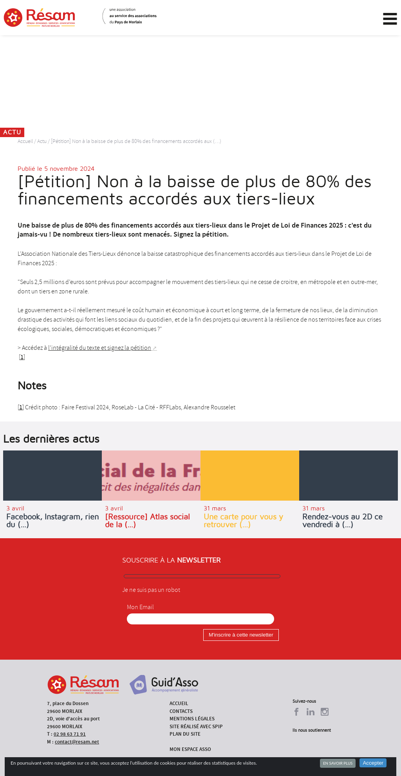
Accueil (25, 141)
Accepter (373, 763)
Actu (42, 141)
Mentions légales (192, 718)
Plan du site (185, 734)
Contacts (181, 711)
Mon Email (140, 607)
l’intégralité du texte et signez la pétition (99, 348)
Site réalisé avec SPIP (196, 726)
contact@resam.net (77, 741)
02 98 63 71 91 (70, 734)
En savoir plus (337, 763)
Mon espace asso (190, 749)
